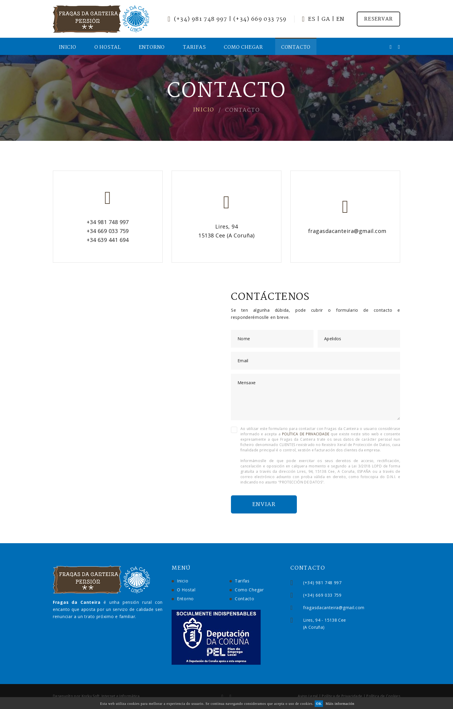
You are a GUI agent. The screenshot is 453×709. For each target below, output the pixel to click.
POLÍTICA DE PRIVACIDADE (305, 434)
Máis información (340, 704)
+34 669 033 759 (108, 230)
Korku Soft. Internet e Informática (111, 696)
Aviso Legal (308, 696)
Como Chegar (243, 47)
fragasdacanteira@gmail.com (347, 230)
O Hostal (107, 47)
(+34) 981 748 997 (200, 19)
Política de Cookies (383, 696)
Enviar (263, 504)
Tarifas (194, 47)
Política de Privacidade (342, 696)
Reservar (378, 19)
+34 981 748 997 (108, 222)
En (340, 19)
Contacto (296, 47)
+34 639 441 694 (108, 239)
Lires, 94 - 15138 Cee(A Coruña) (351, 623)
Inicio (67, 47)
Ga (325, 19)
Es (312, 19)
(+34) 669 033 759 (260, 19)
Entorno (152, 47)
